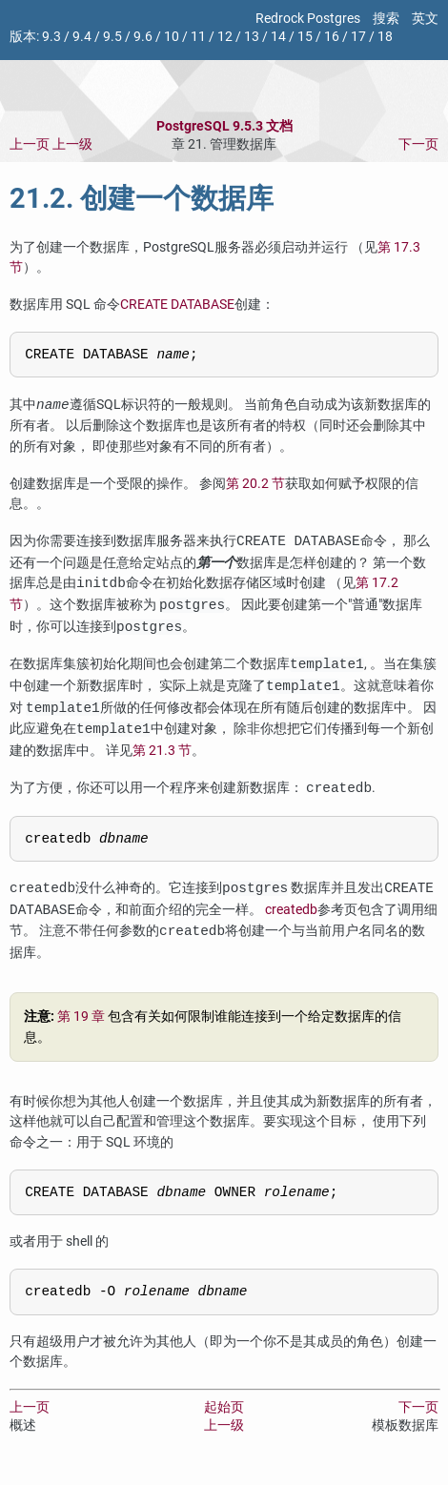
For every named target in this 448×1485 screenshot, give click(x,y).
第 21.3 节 (162, 753)
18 (385, 37)
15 (305, 37)
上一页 (30, 144)
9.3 (51, 37)
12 (225, 37)
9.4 (82, 37)
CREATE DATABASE (177, 304)
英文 (425, 18)
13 (251, 37)
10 (171, 37)
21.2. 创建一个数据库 (142, 198)
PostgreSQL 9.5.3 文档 (224, 126)
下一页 (418, 144)
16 (331, 37)
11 (198, 37)
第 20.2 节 (255, 486)
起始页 (224, 1420)
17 (358, 37)
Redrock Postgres (307, 18)
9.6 (143, 37)
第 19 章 (81, 1023)
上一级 (72, 144)
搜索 (386, 18)
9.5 (112, 37)
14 (278, 37)
